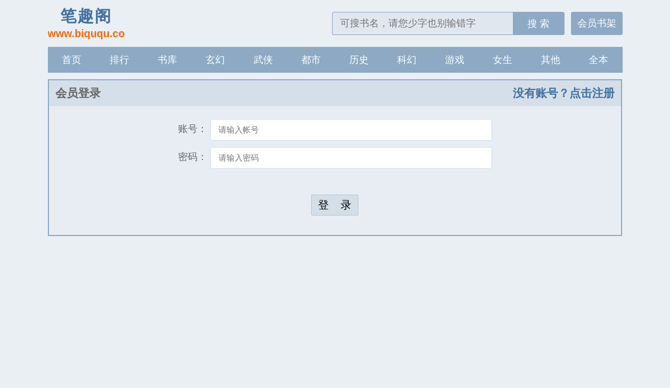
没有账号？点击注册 (564, 93)
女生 (502, 59)
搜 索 (538, 23)
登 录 (334, 205)
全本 (598, 59)
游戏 (454, 59)
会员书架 (596, 23)
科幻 (407, 59)
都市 (311, 59)
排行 (119, 59)
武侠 (263, 59)
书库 (167, 59)
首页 (71, 59)
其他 (550, 59)
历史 (359, 59)
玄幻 (215, 59)
